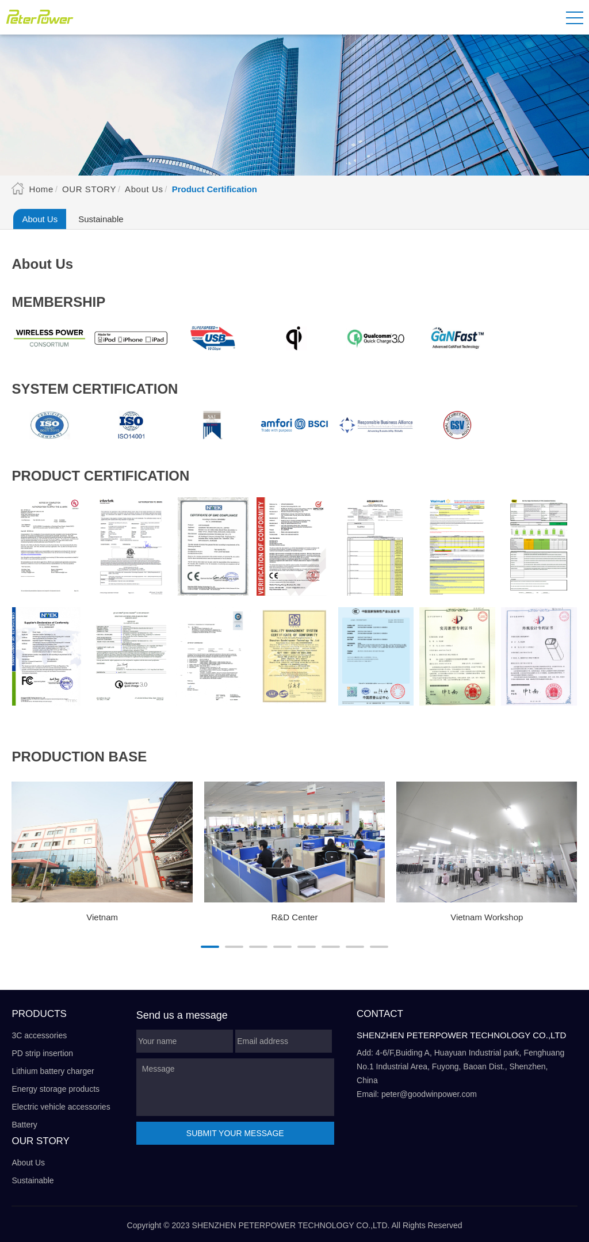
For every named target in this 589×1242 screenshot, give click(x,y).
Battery (24, 1124)
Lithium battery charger (53, 1071)
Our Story (89, 189)
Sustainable (100, 219)
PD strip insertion (42, 1053)
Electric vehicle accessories (61, 1106)
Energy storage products (56, 1089)
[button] (210, 947)
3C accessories (39, 1035)
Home (41, 189)
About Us (144, 189)
